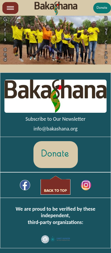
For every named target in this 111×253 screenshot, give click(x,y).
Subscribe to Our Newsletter (55, 119)
